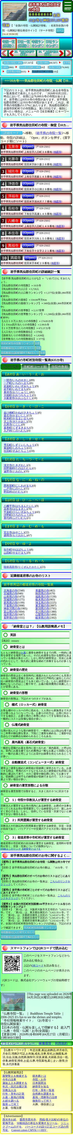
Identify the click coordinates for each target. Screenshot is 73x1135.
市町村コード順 (35, 367)
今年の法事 (9, 1079)
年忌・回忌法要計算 (15, 1086)
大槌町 (18, 395)
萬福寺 (13, 245)
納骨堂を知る (41, 1086)
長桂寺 (13, 208)
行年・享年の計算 (13, 1093)
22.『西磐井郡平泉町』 (24, 53)
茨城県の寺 (10, 599)
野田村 (14, 491)
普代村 (15, 518)
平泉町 (19, 512)
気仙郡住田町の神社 (30, 67)
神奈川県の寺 (12, 608)
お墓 (23, 652)
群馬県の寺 (10, 602)
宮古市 (14, 532)
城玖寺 (13, 171)
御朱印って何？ (42, 1100)
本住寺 (13, 233)
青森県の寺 (42, 590)
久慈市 (13, 424)
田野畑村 (18, 468)
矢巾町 (17, 549)
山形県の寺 (10, 596)
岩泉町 (19, 386)
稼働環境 (45, 1043)
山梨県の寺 (42, 614)
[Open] (28, 146)
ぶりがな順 (11, 367)
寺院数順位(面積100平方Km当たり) (20, 352)
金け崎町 (21, 412)
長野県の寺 (10, 617)
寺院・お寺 (39, 1079)
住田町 (17, 451)
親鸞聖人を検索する (15, 1076)
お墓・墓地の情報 (13, 1097)
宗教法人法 (9, 1090)
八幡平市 (19, 506)
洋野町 (17, 515)
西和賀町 (18, 485)
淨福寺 (13, 196)
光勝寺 (13, 159)
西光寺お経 (9, 1119)
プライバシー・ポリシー (18, 1043)
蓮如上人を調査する (15, 1083)
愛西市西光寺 (28, 1119)
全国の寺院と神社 (13, 62)
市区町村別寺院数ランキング (17, 343)
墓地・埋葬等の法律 (45, 1097)
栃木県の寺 (42, 599)
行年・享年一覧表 (43, 1090)
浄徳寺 (13, 184)
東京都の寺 (42, 605)
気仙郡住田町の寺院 (42, 71)
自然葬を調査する (43, 1093)
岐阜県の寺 (42, 617)
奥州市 (17, 392)
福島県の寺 (42, 596)
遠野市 (14, 471)
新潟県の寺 (42, 608)
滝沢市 (15, 465)
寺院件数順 (59, 367)
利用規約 (61, 1043)
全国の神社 (43, 62)
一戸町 (17, 383)
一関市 (17, 380)
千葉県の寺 (10, 605)
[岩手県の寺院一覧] (49, 133)
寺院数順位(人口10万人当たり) (18, 348)
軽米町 (17, 418)
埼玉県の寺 (42, 602)
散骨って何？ (11, 1104)
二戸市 (14, 488)
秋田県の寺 (42, 593)
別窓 (37, 343)
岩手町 (15, 389)
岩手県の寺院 (14, 71)
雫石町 (19, 445)
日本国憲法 (39, 1083)
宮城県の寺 (10, 593)
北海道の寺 (10, 590)
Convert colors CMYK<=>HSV (29, 1130)
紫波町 (15, 447)
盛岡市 (15, 535)
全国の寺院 (55, 67)
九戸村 (15, 430)
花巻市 (15, 509)
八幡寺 (13, 221)
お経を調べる (11, 1100)
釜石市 (15, 415)
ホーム (60, 30)
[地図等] (57, 152)
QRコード (38, 965)
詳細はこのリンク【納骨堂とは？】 (21, 848)
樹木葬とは (39, 1076)
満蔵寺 (15, 258)
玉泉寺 (13, 147)
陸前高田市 (22, 567)
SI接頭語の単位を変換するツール (37, 1123)
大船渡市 (18, 398)
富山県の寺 (10, 611)
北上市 (15, 421)
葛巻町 (17, 427)
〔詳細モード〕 (11, 133)
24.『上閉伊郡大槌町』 (48, 53)
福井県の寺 (10, 614)
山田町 (15, 552)
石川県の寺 (42, 611)
